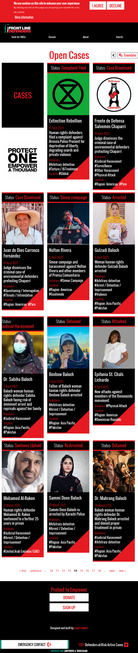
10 (51, 570)
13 (69, 570)
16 (87, 570)
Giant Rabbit (81, 628)
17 (93, 570)
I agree (97, 5)
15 (81, 570)
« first (22, 570)
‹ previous (35, 570)
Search (119, 37)
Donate (52, 37)
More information (24, 17)
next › (112, 570)
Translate (130, 55)
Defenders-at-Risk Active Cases (101, 644)
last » (122, 570)
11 (57, 570)
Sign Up (69, 607)
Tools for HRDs (18, 37)
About (86, 37)
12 (63, 570)
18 (99, 570)
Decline (115, 5)
